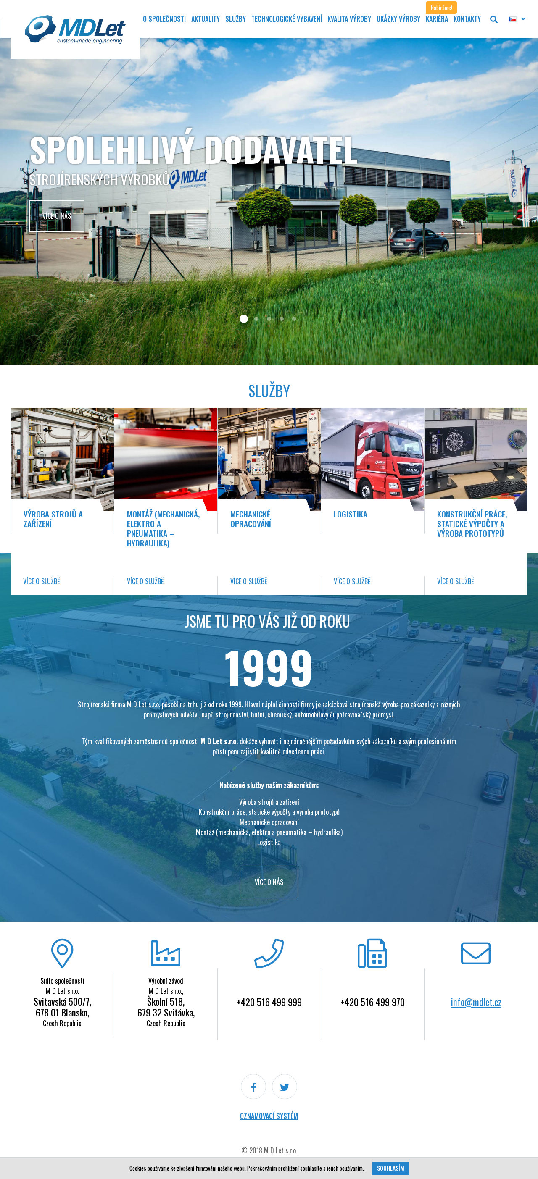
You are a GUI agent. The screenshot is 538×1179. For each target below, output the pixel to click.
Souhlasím (390, 1168)
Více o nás (56, 216)
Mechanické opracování (250, 519)
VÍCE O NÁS (269, 882)
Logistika (350, 514)
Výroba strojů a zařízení (53, 519)
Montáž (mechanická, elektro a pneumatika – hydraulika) (163, 528)
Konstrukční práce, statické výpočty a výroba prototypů (472, 523)
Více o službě (41, 581)
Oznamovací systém (269, 1116)
